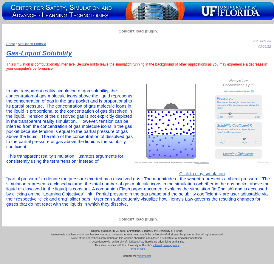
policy (140, 241)
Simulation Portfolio (32, 44)
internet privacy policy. (166, 245)
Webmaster (144, 255)
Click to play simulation (202, 173)
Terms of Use (137, 248)
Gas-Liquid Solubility (39, 53)
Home (10, 44)
